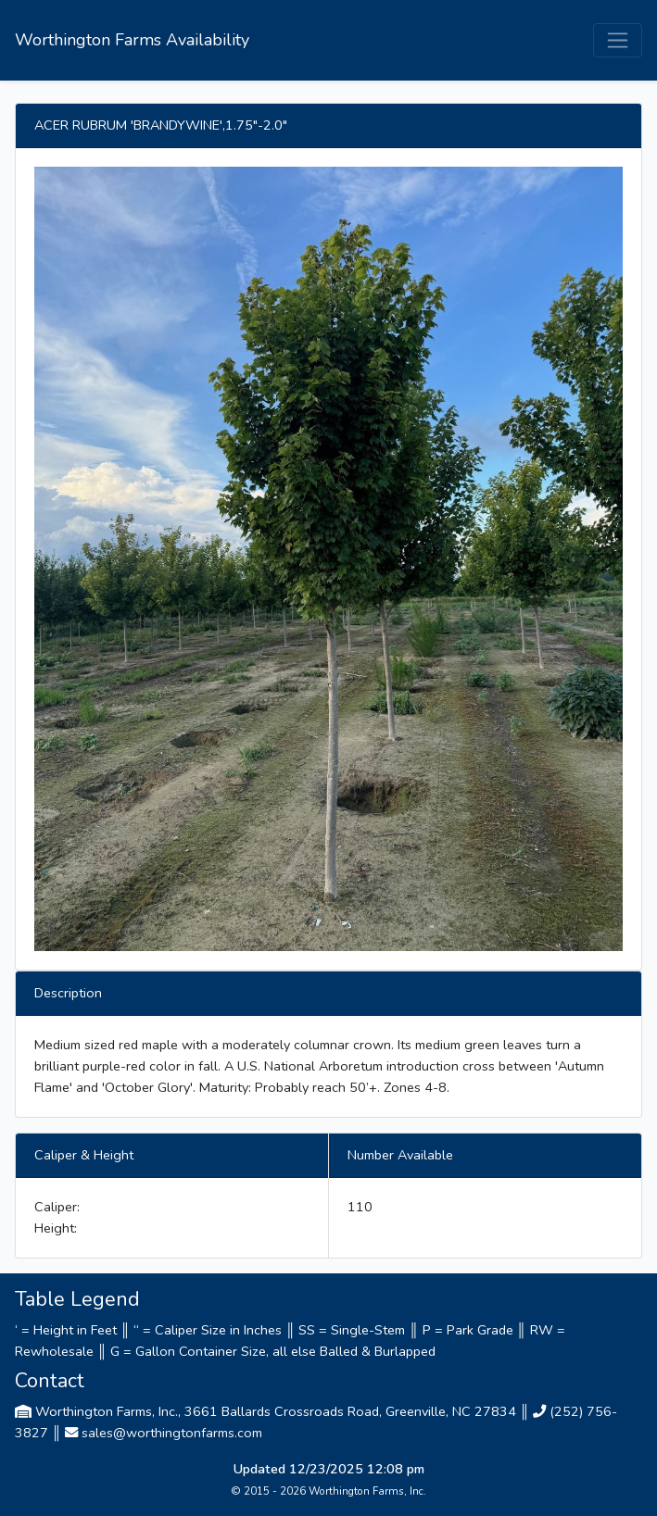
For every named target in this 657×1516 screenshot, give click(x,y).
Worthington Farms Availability (132, 40)
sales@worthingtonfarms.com (172, 1432)
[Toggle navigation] (617, 40)
